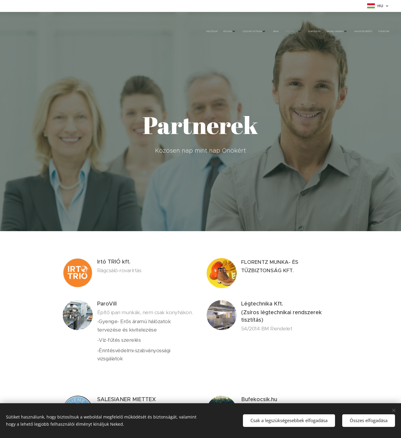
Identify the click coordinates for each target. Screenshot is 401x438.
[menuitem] (324, 31)
